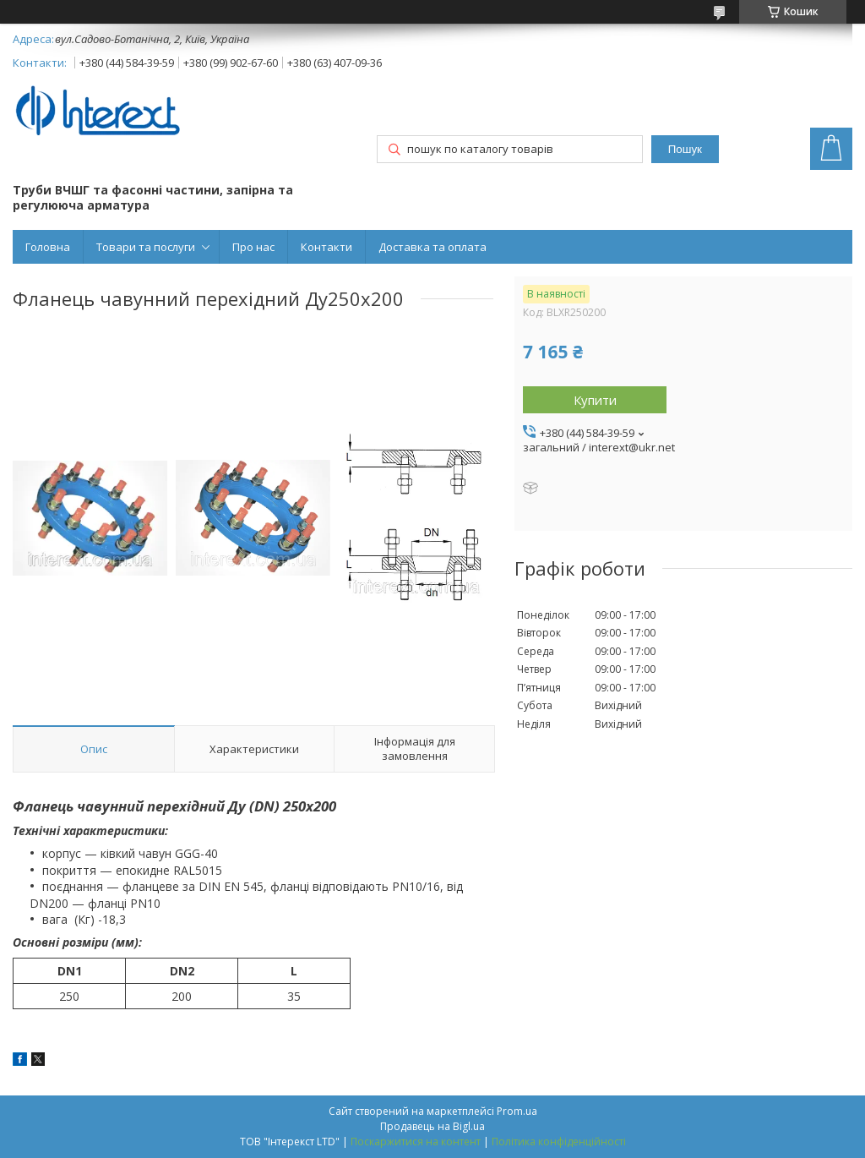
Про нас (253, 246)
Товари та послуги (145, 246)
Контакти (326, 246)
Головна (47, 246)
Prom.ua (517, 1111)
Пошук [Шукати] (685, 149)
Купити (595, 399)
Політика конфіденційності (559, 1141)
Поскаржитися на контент (416, 1141)
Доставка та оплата (432, 246)
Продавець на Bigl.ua (432, 1126)
